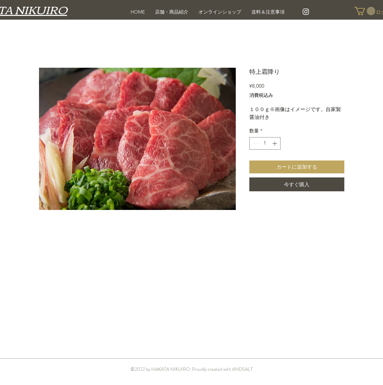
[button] (365, 11)
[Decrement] (254, 143)
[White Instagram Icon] (306, 11)
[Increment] (275, 143)
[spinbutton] (265, 143)
